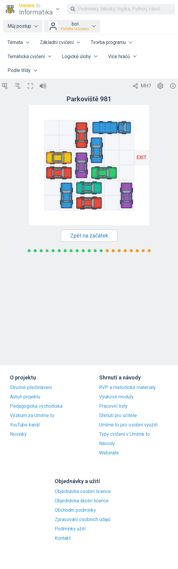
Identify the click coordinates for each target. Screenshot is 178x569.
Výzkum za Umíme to (32, 415)
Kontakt (63, 538)
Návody (107, 443)
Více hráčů (119, 56)
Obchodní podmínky (75, 510)
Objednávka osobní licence (83, 491)
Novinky (18, 434)
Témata (15, 42)
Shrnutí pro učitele (118, 415)
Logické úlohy (76, 56)
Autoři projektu (25, 397)
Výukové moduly (116, 397)
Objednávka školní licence (82, 501)
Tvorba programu (108, 42)
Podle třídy (19, 70)
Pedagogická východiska (36, 406)
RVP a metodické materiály (127, 387)
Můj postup (19, 26)
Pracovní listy (113, 406)
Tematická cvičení (26, 56)
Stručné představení (31, 387)
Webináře (109, 453)
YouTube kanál (25, 425)
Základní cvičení (57, 42)
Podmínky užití (70, 529)
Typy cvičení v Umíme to (124, 434)
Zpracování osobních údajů (82, 519)
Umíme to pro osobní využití (128, 425)
